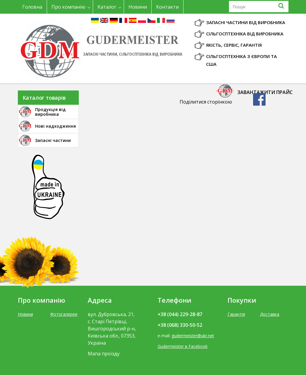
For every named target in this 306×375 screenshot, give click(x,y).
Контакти (167, 7)
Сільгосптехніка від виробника (244, 34)
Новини (137, 7)
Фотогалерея (63, 314)
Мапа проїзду (104, 353)
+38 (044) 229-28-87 (180, 314)
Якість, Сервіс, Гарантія (234, 45)
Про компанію (68, 7)
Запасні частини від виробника (245, 22)
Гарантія (236, 314)
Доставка (269, 314)
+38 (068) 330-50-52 (180, 325)
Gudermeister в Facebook (183, 346)
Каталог (107, 7)
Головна (32, 7)
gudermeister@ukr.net (193, 335)
